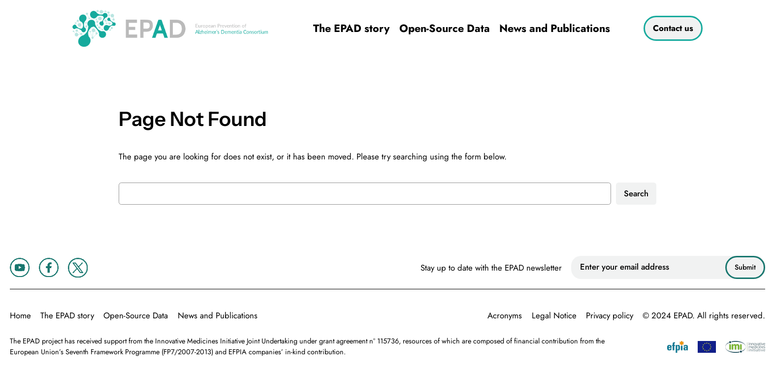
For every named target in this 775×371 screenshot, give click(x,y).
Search (636, 193)
